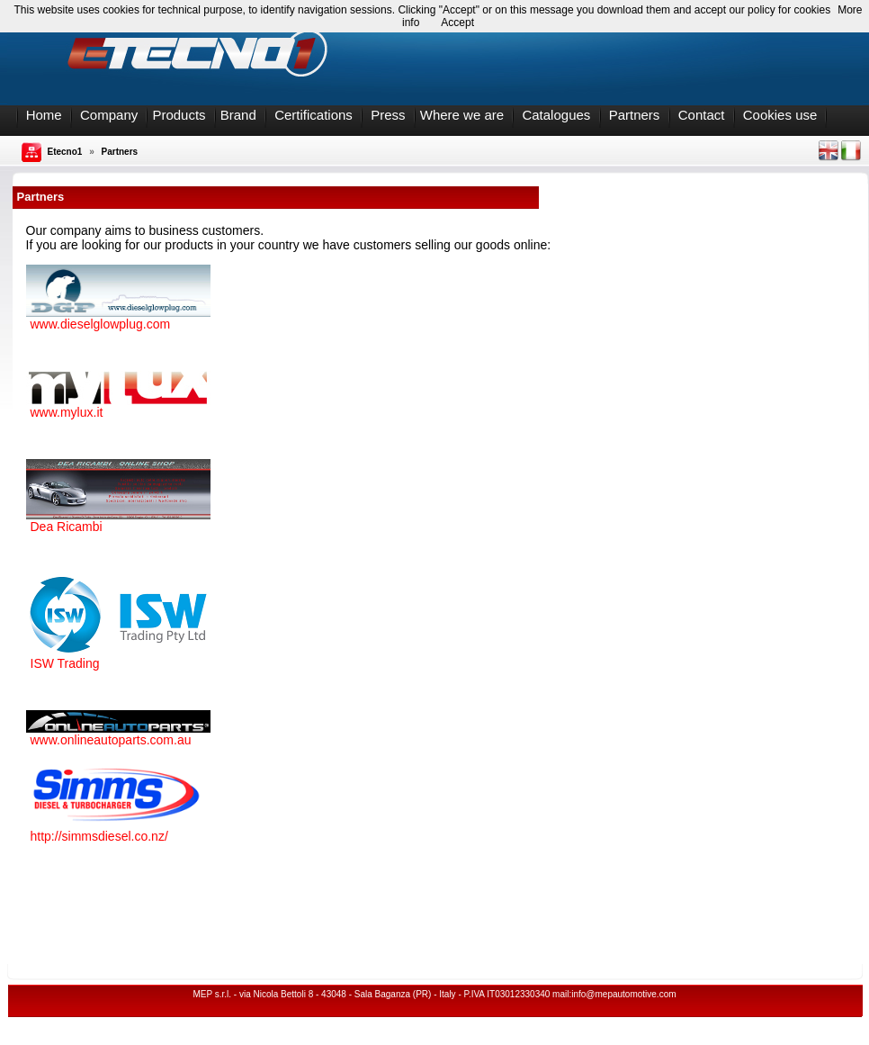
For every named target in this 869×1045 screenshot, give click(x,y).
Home (44, 114)
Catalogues (556, 114)
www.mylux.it (67, 412)
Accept (457, 22)
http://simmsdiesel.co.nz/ (99, 836)
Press (388, 114)
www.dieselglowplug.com (101, 324)
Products (178, 114)
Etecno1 (65, 152)
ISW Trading (65, 663)
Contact (701, 114)
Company (109, 114)
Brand (238, 114)
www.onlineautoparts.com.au (111, 740)
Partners (634, 114)
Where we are (462, 114)
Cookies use (780, 114)
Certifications (313, 114)
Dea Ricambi (67, 526)
